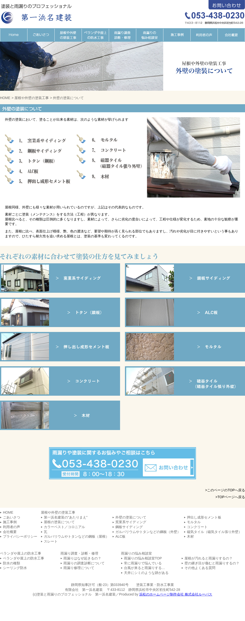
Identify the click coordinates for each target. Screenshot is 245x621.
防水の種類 (11, 563)
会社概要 (231, 35)
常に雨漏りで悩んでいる (143, 563)
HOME (13, 35)
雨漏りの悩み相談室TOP (143, 558)
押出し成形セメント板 (204, 517)
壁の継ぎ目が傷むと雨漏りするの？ (211, 563)
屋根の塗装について (59, 522)
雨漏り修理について (78, 568)
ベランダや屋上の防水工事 (95, 35)
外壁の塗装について (130, 517)
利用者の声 (204, 35)
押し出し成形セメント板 (60, 346)
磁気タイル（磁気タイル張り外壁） (185, 381)
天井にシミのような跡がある (146, 573)
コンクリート (60, 381)
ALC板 (185, 312)
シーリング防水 (15, 568)
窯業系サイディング (60, 278)
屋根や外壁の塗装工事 (68, 35)
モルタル (185, 346)
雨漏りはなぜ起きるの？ (82, 558)
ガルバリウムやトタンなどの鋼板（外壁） (148, 532)
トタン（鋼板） (60, 312)
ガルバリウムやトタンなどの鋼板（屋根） (76, 536)
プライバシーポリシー (20, 536)
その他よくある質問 (199, 568)
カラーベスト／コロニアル (64, 527)
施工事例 (176, 35)
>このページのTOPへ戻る (225, 490)
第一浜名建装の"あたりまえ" (65, 517)
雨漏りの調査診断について (84, 563)
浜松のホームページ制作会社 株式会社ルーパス (175, 594)
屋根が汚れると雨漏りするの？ (208, 558)
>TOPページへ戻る (230, 497)
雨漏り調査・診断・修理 (122, 35)
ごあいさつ (40, 35)
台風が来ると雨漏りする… (144, 568)
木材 (60, 415)
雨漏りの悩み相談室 (149, 35)
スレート (51, 541)
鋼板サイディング (185, 278)
